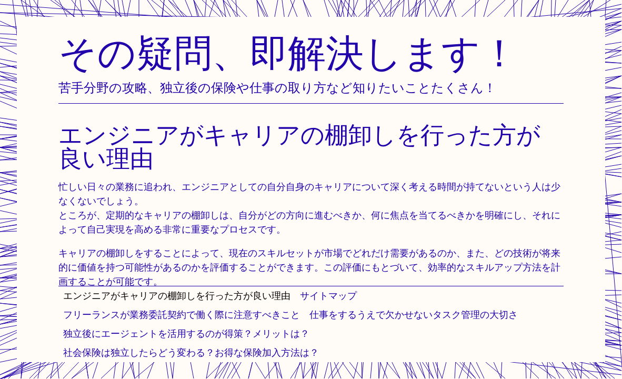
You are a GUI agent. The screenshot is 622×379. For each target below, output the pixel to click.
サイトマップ (328, 296)
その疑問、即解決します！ (288, 52)
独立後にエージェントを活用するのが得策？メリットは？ (186, 333)
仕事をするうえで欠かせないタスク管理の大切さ (413, 314)
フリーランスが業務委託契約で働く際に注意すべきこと (181, 314)
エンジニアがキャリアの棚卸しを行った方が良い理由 (176, 296)
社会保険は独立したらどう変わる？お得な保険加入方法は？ (191, 352)
